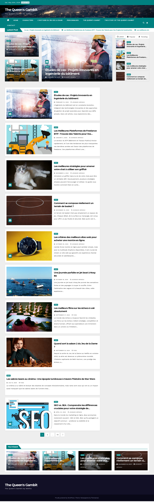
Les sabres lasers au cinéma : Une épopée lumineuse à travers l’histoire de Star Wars (50, 379)
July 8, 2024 (12, 382)
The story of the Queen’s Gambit (119, 20)
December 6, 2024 (62, 173)
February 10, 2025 (15, 49)
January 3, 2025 (14, 74)
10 (58, 435)
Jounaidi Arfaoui (69, 77)
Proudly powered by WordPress (65, 498)
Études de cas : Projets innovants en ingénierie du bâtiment (21, 46)
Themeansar (95, 498)
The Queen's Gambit (21, 10)
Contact (11, 25)
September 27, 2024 (63, 315)
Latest (120, 37)
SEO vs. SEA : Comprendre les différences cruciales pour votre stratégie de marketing (75, 408)
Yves (74, 315)
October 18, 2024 (62, 279)
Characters (27, 20)
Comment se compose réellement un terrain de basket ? (136, 79)
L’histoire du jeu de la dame (50, 20)
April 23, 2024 (61, 412)
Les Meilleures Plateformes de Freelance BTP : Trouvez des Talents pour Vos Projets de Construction (22, 72)
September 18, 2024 (63, 350)
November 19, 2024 (63, 210)
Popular (131, 37)
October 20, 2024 (62, 244)
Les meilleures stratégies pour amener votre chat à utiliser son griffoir (137, 68)
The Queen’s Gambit (91, 20)
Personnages (73, 20)
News (8, 40)
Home (15, 20)
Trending (143, 37)
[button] (143, 23)
